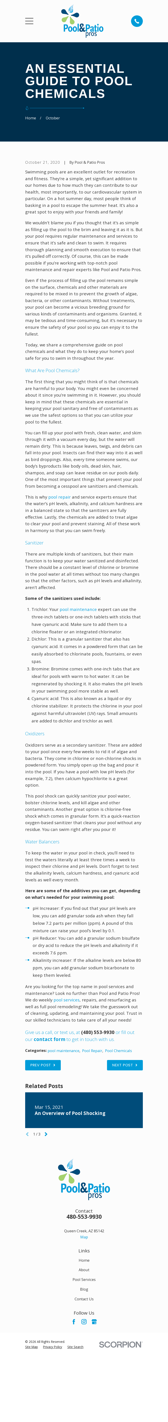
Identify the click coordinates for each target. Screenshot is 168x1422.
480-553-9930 (84, 1290)
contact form (49, 1113)
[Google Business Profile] (94, 1395)
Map (84, 1311)
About (84, 1344)
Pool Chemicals (118, 1124)
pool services (67, 1074)
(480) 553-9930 (97, 1106)
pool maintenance (78, 683)
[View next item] (46, 1208)
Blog (84, 1363)
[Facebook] (73, 1395)
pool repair (59, 571)
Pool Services (84, 1353)
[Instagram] (84, 1395)
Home (84, 1334)
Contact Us (84, 1373)
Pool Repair (92, 1124)
